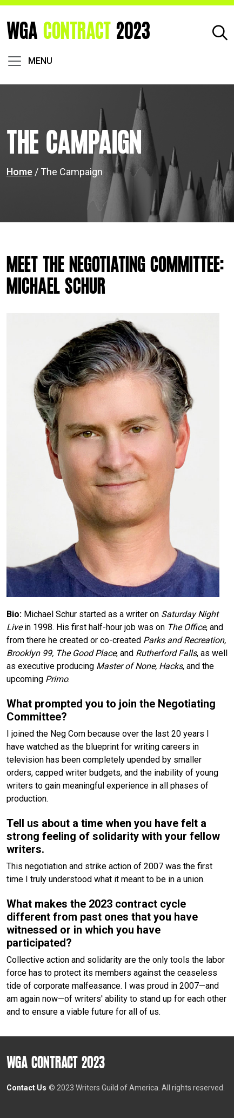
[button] (220, 31)
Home (19, 171)
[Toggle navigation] (29, 61)
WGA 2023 (78, 31)
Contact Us (26, 1087)
